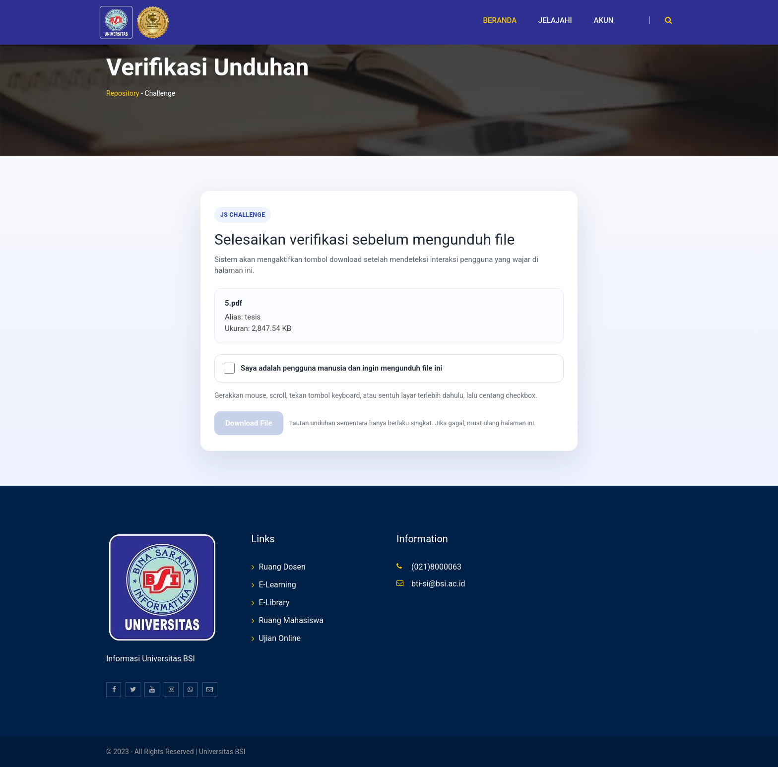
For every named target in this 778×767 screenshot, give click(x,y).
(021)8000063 (436, 567)
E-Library (274, 602)
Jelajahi (555, 20)
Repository (122, 93)
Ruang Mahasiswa (291, 620)
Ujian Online (280, 638)
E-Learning (277, 584)
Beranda (500, 20)
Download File (248, 423)
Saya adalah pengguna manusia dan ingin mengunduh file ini (341, 368)
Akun (604, 20)
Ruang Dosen (282, 567)
